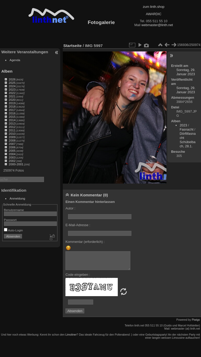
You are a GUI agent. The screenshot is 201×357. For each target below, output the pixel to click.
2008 (12, 140)
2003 (12, 157)
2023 (12, 89)
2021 (12, 96)
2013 (12, 123)
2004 (12, 154)
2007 (12, 143)
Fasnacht (186, 129)
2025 (12, 82)
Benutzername (14, 210)
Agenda (15, 60)
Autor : (70, 208)
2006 (12, 147)
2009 (12, 137)
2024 (12, 86)
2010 (12, 133)
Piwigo (196, 319)
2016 (12, 113)
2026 (12, 79)
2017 (12, 110)
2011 (12, 130)
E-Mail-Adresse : (77, 225)
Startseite (72, 45)
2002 (12, 160)
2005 (12, 150)
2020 (12, 99)
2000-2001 (16, 164)
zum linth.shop (154, 7)
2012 (12, 126)
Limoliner (71, 334)
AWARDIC (153, 14)
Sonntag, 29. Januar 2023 (186, 72)
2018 (12, 106)
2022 (12, 93)
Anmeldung (17, 198)
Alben (7, 71)
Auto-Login (13, 230)
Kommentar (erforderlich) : (84, 242)
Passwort (10, 219)
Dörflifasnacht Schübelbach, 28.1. (188, 140)
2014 (12, 120)
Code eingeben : (77, 275)
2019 (12, 103)
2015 (12, 116)
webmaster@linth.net (157, 25)
